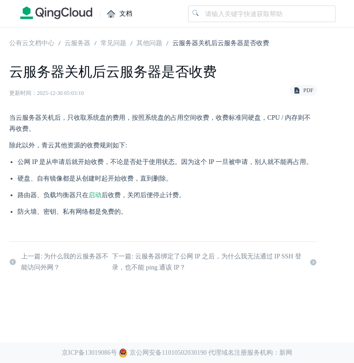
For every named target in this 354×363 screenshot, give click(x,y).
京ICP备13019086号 (89, 352)
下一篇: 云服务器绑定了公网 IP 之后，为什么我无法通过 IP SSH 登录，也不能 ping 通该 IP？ (214, 262)
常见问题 (113, 42)
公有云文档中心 (31, 42)
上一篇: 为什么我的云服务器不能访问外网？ (58, 262)
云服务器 (77, 42)
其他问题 (149, 42)
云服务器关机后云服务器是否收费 (220, 42)
